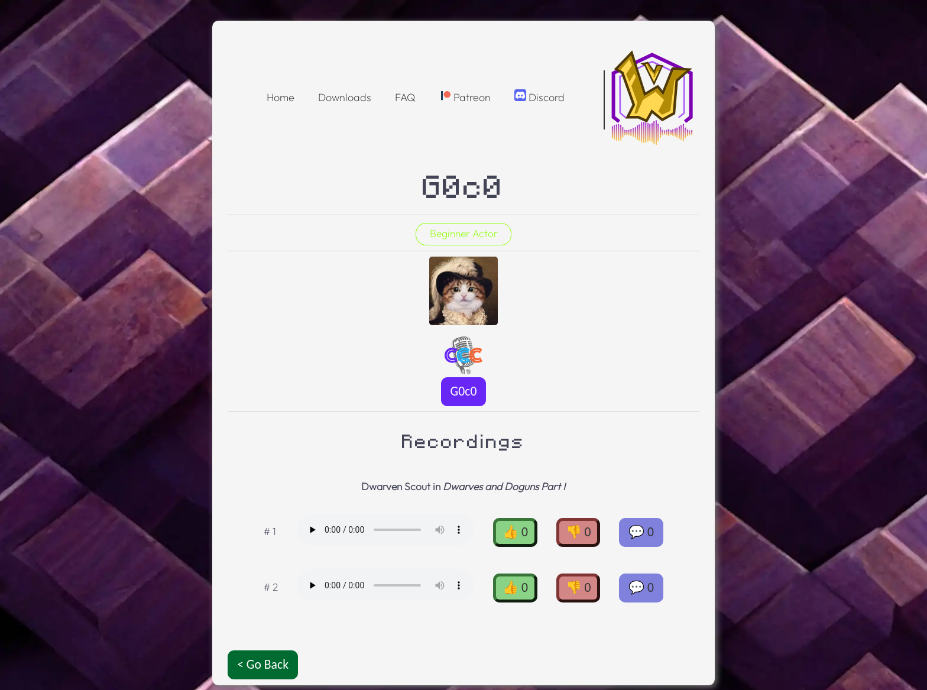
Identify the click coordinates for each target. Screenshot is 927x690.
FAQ (405, 97)
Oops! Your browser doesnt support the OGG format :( (385, 530)
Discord (539, 96)
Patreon (465, 96)
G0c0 (463, 391)
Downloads (344, 97)
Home (280, 97)
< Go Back (263, 664)
